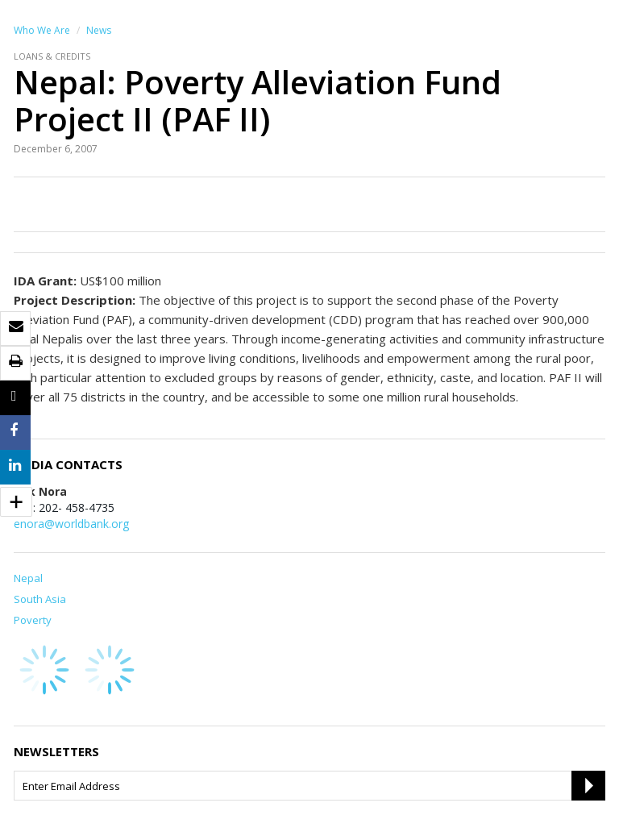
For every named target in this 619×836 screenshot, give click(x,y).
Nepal (28, 578)
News (98, 30)
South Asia (40, 599)
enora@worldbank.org (71, 523)
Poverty (33, 620)
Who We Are (42, 30)
